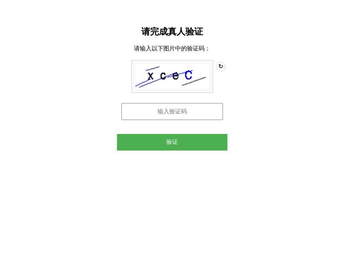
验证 (172, 142)
